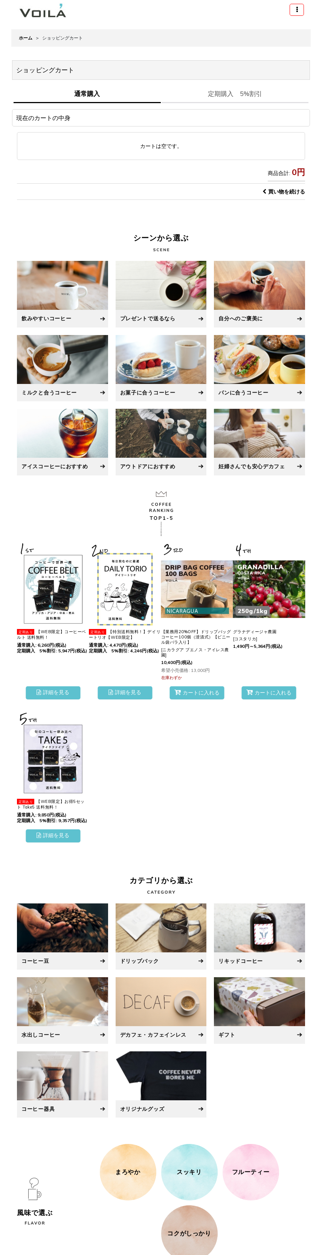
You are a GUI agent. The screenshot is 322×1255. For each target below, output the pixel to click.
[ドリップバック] (161, 936)
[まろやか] (128, 1172)
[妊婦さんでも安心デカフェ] (259, 442)
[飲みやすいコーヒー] (62, 294)
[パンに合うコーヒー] (259, 368)
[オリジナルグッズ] (161, 1084)
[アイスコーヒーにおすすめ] (62, 442)
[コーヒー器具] (62, 1084)
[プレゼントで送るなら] (161, 294)
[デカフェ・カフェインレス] (161, 1010)
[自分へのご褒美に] (259, 294)
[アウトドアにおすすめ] (161, 442)
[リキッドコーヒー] (259, 936)
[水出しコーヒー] (62, 1010)
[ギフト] (259, 1010)
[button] (297, 10)
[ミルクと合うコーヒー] (62, 368)
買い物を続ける (283, 191)
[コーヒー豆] (62, 936)
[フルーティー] (251, 1172)
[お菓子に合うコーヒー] (161, 368)
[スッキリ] (189, 1172)
